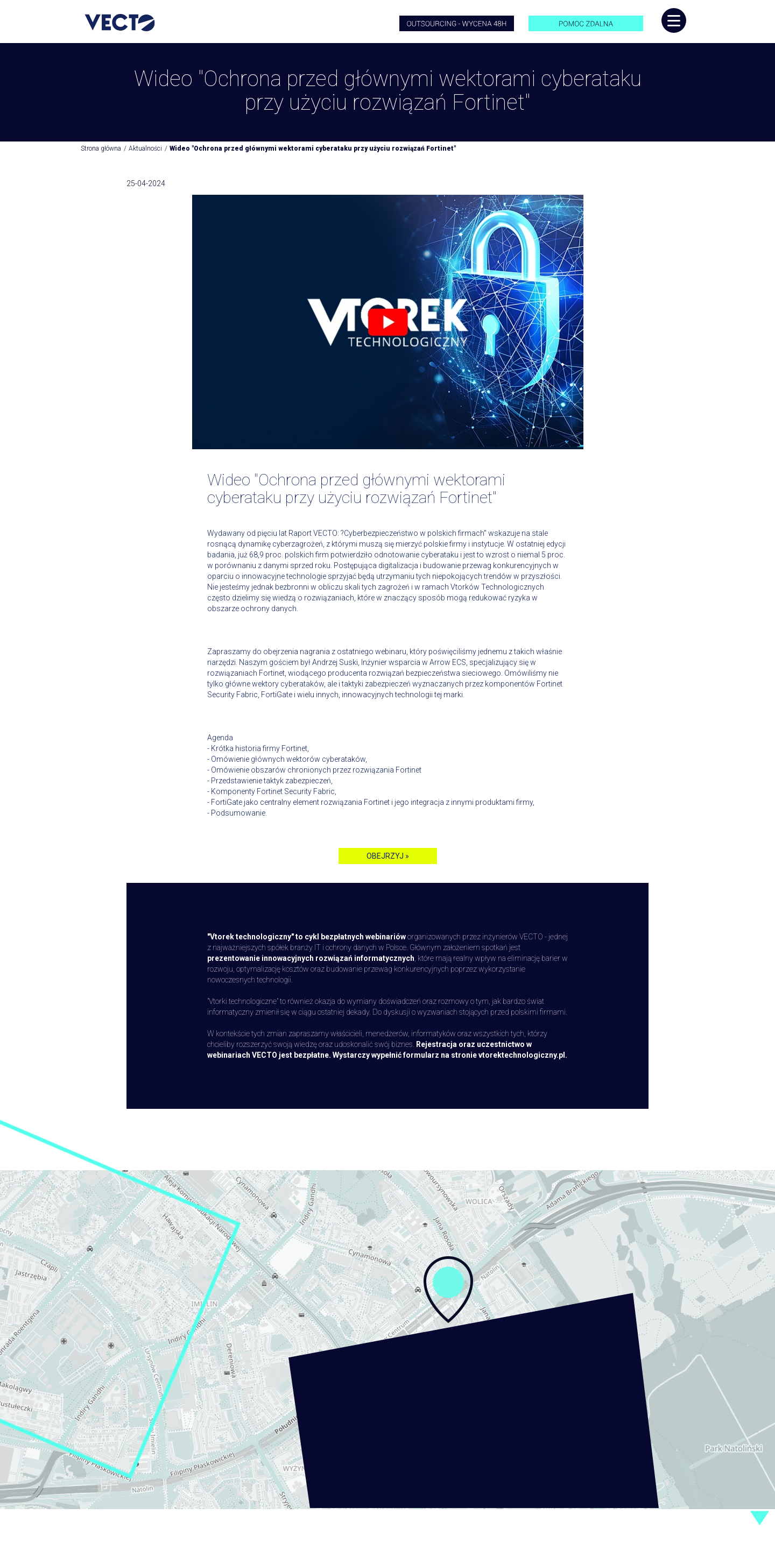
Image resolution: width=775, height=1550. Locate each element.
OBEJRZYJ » (388, 856)
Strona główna (101, 148)
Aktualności (145, 148)
